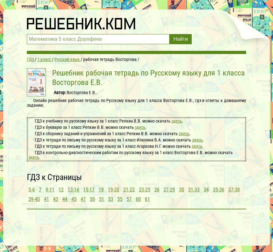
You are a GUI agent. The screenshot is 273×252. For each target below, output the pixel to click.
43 (55, 199)
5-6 (31, 190)
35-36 (218, 190)
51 (101, 199)
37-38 (234, 190)
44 (64, 199)
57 (129, 199)
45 (74, 199)
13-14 (73, 190)
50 (92, 199)
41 (46, 199)
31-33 (194, 190)
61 (147, 199)
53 (110, 199)
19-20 (113, 190)
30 (181, 190)
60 (138, 199)
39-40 (34, 199)
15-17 (89, 190)
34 (206, 190)
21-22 (129, 190)
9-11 (50, 190)
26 (156, 190)
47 (83, 199)
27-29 (169, 190)
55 (119, 199)
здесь (176, 120)
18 (101, 190)
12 (61, 190)
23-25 (144, 190)
